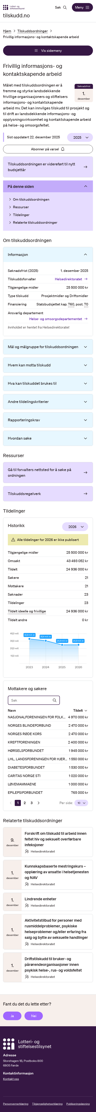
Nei (33, 1016)
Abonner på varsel (48, 149)
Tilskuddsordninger (32, 31)
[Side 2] (25, 803)
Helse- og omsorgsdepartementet (58, 318)
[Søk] (34, 700)
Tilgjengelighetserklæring (47, 1104)
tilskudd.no (16, 15)
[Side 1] (18, 803)
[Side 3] (31, 803)
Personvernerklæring (15, 1104)
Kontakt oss (11, 1079)
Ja (12, 1016)
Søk (61, 7)
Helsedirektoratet (71, 279)
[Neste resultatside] (38, 803)
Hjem (7, 31)
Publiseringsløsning (78, 1104)
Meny (82, 7)
